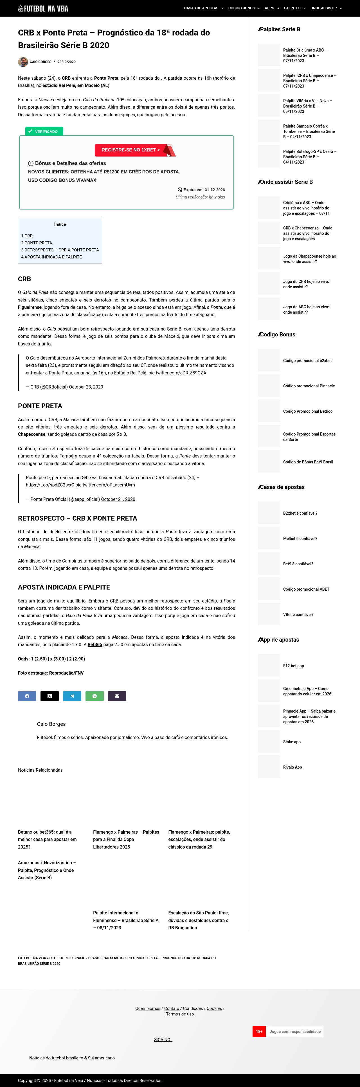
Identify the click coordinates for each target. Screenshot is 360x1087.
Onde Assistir (326, 8)
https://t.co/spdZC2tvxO (50, 485)
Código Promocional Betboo (308, 411)
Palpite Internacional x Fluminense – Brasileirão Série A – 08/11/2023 (126, 928)
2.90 (79, 659)
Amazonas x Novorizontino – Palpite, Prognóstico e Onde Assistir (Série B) (47, 878)
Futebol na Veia (32, 966)
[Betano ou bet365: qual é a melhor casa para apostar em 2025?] (51, 808)
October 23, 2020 (86, 387)
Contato (171, 1008)
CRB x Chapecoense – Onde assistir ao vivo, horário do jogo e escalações (307, 233)
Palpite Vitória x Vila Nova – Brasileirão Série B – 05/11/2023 (307, 106)
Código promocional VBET (306, 589)
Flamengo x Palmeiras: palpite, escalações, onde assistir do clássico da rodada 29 (199, 847)
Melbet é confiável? (300, 538)
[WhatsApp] (95, 696)
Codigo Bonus (245, 8)
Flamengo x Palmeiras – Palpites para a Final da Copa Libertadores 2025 (126, 847)
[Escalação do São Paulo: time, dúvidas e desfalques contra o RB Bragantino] (201, 889)
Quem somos (147, 1008)
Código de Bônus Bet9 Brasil (308, 462)
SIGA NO (163, 1039)
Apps (273, 8)
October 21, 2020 (118, 499)
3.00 (59, 659)
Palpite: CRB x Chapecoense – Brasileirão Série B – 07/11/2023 (309, 80)
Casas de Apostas (205, 8)
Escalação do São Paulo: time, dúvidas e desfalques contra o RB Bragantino (198, 928)
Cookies (214, 1008)
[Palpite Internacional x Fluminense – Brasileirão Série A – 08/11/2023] (126, 889)
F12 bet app (293, 666)
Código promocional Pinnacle (309, 386)
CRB (27, 235)
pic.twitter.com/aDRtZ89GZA (177, 373)
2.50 (40, 659)
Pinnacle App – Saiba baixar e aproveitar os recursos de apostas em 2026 (309, 716)
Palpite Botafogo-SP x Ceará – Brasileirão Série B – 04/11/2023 (310, 156)
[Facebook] (27, 696)
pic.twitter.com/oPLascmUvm (105, 485)
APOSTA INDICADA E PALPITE (51, 257)
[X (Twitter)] (49, 696)
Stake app (292, 742)
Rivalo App (292, 767)
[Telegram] (72, 696)
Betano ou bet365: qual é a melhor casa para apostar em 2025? (47, 847)
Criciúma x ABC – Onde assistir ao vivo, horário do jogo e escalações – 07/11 (306, 208)
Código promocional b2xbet (307, 360)
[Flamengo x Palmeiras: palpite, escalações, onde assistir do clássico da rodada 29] (201, 808)
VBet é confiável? (298, 614)
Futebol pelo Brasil (67, 966)
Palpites (296, 8)
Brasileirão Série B (105, 966)
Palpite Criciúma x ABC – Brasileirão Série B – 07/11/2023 (305, 55)
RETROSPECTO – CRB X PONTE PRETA (60, 250)
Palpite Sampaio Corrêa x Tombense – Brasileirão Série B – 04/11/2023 (309, 131)
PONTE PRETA (36, 242)
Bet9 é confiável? (298, 564)
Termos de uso (180, 1014)
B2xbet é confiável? (300, 513)
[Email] (117, 696)
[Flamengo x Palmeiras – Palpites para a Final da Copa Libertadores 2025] (126, 808)
